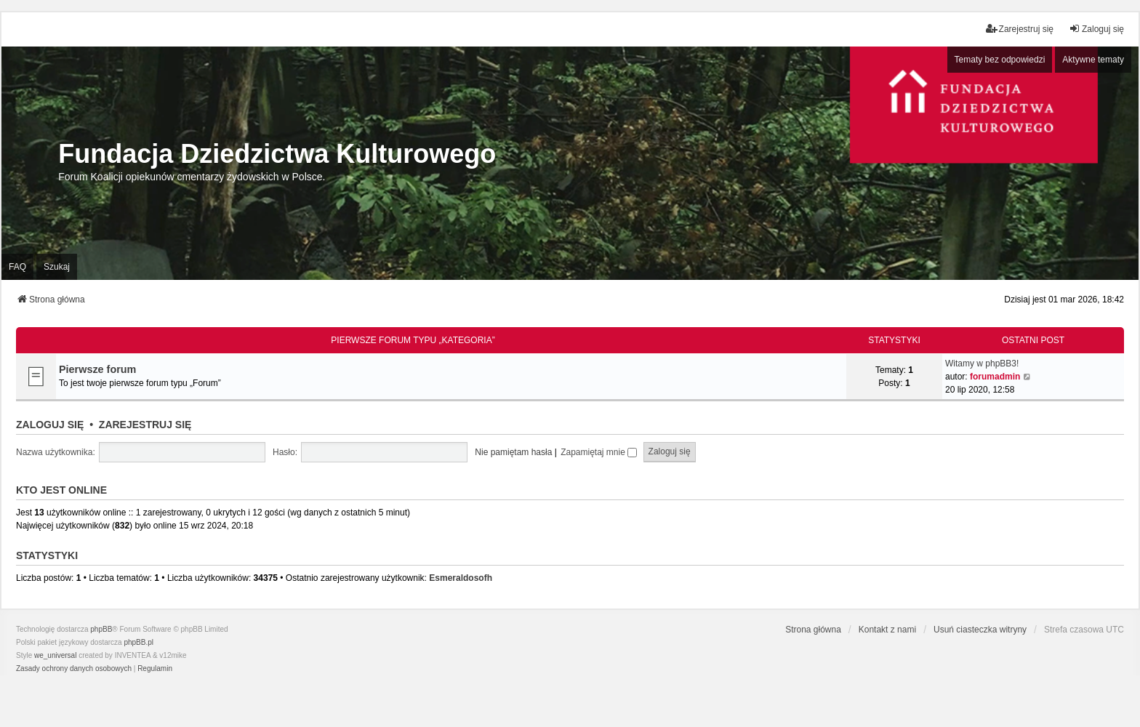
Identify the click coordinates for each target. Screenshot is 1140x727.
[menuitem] (74, 668)
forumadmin (995, 376)
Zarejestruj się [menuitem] (1019, 28)
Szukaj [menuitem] (57, 267)
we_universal (55, 655)
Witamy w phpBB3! (982, 363)
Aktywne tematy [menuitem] (1093, 60)
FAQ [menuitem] (17, 267)
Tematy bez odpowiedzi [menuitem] (1000, 60)
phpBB (101, 629)
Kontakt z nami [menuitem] (887, 629)
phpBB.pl (138, 642)
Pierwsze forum (97, 369)
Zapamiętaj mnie (599, 452)
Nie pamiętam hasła (513, 452)
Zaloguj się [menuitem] (1096, 28)
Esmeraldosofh (460, 578)
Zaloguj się (50, 424)
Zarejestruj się (145, 424)
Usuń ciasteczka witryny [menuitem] (980, 629)
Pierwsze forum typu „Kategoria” (412, 340)
